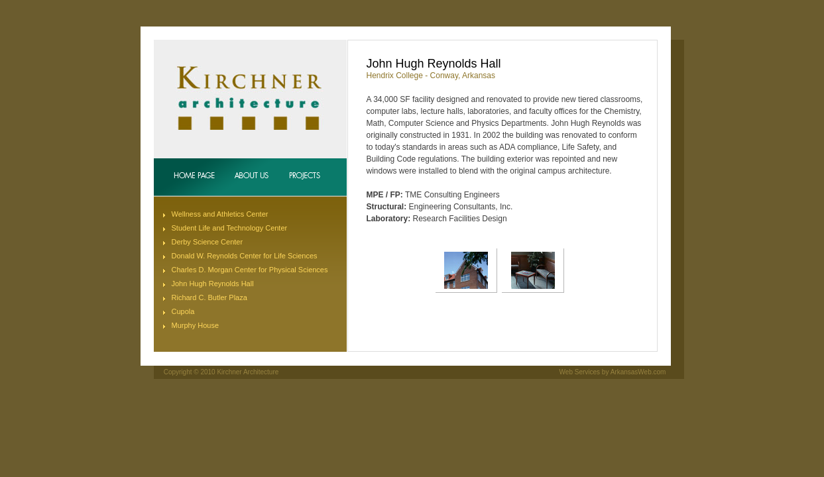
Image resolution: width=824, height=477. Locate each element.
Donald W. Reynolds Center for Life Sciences (245, 256)
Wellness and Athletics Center (220, 214)
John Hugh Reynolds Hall (213, 284)
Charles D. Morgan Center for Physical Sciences (250, 270)
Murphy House (195, 325)
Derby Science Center (207, 242)
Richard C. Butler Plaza (209, 297)
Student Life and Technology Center (230, 228)
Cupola (183, 311)
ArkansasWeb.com (638, 372)
